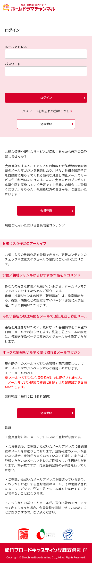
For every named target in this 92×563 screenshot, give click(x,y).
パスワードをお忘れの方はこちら (46, 111)
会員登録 (46, 124)
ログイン (46, 97)
